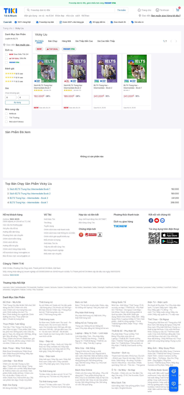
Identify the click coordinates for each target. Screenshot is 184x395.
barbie (40, 287)
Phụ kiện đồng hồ (87, 328)
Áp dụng (17, 102)
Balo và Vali (81, 302)
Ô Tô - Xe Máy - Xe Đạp (123, 370)
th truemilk (31, 287)
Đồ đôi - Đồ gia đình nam (58, 329)
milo (80, 287)
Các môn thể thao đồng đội (164, 334)
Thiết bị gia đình (25, 388)
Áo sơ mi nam (55, 325)
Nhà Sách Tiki (119, 382)
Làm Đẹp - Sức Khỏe (13, 360)
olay (154, 287)
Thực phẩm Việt (24, 329)
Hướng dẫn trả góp (10, 246)
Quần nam (55, 322)
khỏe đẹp (59, 15)
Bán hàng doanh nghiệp (54, 250)
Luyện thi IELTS (11, 39)
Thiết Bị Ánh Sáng (164, 353)
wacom (132, 287)
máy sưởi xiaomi (166, 382)
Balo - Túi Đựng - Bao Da (163, 358)
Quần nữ (56, 305)
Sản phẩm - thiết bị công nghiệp (128, 320)
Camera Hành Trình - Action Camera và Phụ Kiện (163, 355)
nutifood (109, 287)
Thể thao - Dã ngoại (123, 310)
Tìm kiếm (121, 10)
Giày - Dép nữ (46, 341)
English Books (126, 388)
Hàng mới (66, 41)
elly (75, 287)
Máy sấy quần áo (160, 314)
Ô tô (126, 375)
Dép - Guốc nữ (57, 344)
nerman (124, 287)
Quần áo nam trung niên (54, 334)
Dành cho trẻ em (15, 339)
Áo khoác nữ (58, 307)
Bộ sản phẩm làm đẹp (18, 379)
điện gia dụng (30, 15)
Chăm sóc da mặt (10, 364)
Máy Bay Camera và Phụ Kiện (163, 364)
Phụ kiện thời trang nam (90, 317)
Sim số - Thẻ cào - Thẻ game (132, 365)
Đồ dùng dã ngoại (164, 325)
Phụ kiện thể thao (164, 327)
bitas (175, 287)
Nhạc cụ (94, 363)
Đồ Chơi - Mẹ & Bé (12, 302)
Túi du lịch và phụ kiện (89, 305)
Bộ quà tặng (87, 385)
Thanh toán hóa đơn (120, 356)
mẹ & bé (50, 15)
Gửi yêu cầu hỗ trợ (10, 228)
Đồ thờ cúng (85, 363)
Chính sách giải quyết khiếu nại (56, 236)
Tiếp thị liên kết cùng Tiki (54, 247)
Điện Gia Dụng (10, 385)
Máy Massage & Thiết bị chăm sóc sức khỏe (19, 369)
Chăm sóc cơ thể (15, 368)
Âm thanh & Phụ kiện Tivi (158, 305)
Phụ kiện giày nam (51, 364)
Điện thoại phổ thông (16, 353)
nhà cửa (70, 15)
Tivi (154, 312)
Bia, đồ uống (12, 336)
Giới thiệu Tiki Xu (51, 243)
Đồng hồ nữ (89, 326)
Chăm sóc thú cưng (83, 373)
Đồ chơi (28, 305)
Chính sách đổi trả (10, 242)
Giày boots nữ (48, 349)
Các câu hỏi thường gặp (12, 225)
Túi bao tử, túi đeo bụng (61, 387)
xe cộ (41, 15)
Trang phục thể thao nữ (157, 322)
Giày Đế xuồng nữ (55, 351)
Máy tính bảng (14, 356)
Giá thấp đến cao (84, 41)
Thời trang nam (46, 319)
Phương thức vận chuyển (13, 235)
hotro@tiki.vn (24, 252)
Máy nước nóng (163, 312)
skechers (87, 287)
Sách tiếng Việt (118, 386)
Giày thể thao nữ (168, 339)
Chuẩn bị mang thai (16, 319)
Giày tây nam (57, 359)
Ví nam (42, 385)
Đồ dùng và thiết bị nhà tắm (92, 358)
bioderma (68, 287)
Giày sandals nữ (53, 347)
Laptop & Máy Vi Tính (131, 319)
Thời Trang (133, 305)
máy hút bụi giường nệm (163, 383)
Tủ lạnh (156, 307)
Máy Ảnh (169, 365)
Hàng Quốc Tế (119, 302)
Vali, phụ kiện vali (101, 307)
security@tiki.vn (23, 256)
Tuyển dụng (49, 226)
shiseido (6, 289)
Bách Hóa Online (83, 370)
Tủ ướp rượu (174, 314)
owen (47, 287)
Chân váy (57, 310)
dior (12, 287)
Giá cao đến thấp (106, 41)
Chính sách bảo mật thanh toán (57, 229)
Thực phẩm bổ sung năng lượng (164, 340)
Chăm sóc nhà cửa (18, 343)
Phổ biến (39, 41)
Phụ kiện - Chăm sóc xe (121, 373)
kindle (117, 287)
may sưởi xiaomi (160, 380)
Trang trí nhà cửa (82, 351)
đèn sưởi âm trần (159, 389)
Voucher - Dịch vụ (120, 352)
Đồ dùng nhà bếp (10, 388)
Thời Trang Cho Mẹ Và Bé (13, 305)
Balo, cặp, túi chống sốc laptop (92, 306)
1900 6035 (14, 275)
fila (34, 289)
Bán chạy (52, 41)
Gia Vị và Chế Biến (87, 378)
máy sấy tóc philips (166, 375)
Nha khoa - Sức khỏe (127, 363)
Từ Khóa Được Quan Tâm (160, 370)
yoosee (147, 287)
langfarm (15, 289)
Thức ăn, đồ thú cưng (16, 341)
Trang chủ (146, 10)
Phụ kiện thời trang (84, 312)
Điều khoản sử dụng (52, 240)
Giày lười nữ (60, 349)
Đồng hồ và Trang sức (86, 323)
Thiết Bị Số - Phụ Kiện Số (124, 331)
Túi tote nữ (54, 376)
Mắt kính (97, 316)
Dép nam (52, 362)
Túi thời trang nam (48, 381)
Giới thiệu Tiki (49, 219)
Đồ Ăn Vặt (84, 380)
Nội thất (87, 356)
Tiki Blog (47, 223)
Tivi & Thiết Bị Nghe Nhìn (126, 322)
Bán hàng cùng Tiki (87, 223)
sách (77, 15)
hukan (23, 289)
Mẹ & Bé (127, 314)
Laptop (98, 343)
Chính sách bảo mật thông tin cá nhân (59, 233)
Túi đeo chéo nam (53, 385)
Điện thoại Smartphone (12, 351)
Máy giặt (156, 310)
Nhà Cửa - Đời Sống (85, 348)
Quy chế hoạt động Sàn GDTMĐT (93, 219)
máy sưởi (151, 373)
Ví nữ (66, 374)
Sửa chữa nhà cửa (87, 353)
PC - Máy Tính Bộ (86, 343)
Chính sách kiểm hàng (12, 239)
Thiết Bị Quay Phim (162, 363)
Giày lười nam (44, 359)
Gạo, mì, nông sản (16, 334)
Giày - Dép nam (47, 356)
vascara (6, 287)
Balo (77, 305)
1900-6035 (14, 219)
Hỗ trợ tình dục (24, 378)
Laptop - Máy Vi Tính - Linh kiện (91, 333)
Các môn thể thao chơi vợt (164, 335)
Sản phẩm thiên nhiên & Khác (17, 372)
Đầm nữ (48, 305)
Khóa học (133, 356)
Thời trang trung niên (52, 314)
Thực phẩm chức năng (16, 366)
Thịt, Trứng (15, 327)
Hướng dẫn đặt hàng (11, 232)
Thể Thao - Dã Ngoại (158, 319)
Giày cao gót (44, 344)
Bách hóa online (124, 317)
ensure (54, 287)
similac (160, 287)
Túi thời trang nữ (47, 371)
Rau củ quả (12, 329)
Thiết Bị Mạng (89, 341)
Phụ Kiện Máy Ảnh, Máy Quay (160, 351)
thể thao (85, 15)
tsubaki (40, 289)
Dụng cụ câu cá (159, 332)
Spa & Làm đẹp (129, 358)
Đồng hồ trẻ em (102, 328)
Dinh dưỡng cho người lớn (17, 314)
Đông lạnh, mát (20, 332)
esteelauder (21, 287)
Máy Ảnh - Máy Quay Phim (161, 348)
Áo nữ (41, 305)
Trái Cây (6, 327)
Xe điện (136, 373)
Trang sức (79, 326)
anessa (139, 287)
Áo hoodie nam (50, 327)
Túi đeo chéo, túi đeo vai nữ (50, 374)
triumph (101, 287)
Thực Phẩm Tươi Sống (14, 324)
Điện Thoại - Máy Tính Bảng (17, 348)
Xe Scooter (133, 375)
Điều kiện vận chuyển (52, 254)
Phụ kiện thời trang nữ (84, 316)
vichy (29, 289)
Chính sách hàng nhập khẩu (14, 249)
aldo (95, 287)
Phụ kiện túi (65, 376)
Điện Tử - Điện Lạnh (158, 302)
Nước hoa (12, 378)
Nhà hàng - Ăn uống (125, 360)
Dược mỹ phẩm (26, 380)
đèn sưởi (160, 373)
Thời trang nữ (46, 302)
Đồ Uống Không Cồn (90, 382)
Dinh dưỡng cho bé (16, 312)
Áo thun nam (44, 322)
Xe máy (119, 375)
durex (60, 287)
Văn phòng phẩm (132, 386)
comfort (167, 287)
